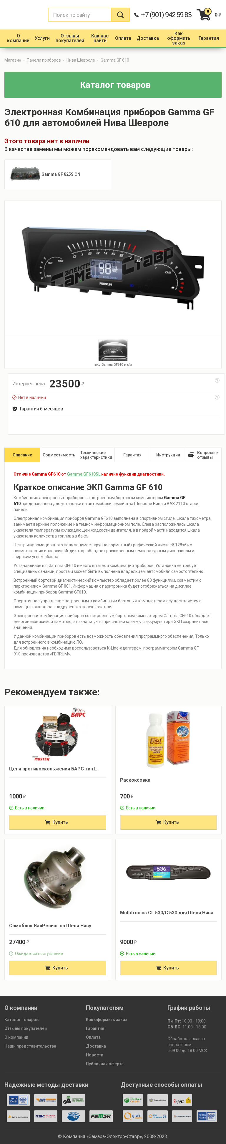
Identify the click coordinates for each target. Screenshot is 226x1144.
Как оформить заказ (106, 1019)
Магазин (12, 60)
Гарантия (95, 1028)
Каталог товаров (21, 1019)
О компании (16, 1037)
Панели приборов (44, 60)
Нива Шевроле (81, 60)
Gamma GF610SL (83, 474)
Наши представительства (30, 1046)
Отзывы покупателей (25, 1028)
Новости (94, 1055)
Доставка (96, 1046)
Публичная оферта (105, 1063)
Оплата (93, 1037)
